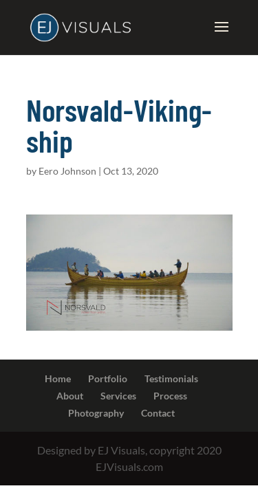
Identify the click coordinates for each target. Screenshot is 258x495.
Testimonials (171, 378)
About (69, 396)
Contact (158, 413)
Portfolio (107, 378)
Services (118, 396)
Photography (96, 413)
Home (58, 378)
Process (170, 396)
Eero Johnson (67, 171)
